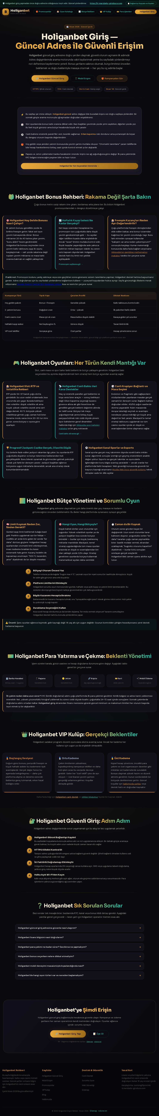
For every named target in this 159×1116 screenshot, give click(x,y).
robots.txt (97, 1042)
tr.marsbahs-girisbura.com (133, 1088)
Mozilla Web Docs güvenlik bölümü (129, 469)
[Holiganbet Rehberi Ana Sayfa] (16, 12)
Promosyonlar (43, 11)
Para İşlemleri (124, 11)
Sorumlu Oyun (88, 1080)
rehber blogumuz (90, 797)
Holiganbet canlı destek (67, 797)
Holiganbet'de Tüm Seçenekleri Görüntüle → (79, 166)
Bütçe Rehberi (86, 11)
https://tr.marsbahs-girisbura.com (106, 3)
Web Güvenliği (88, 1085)
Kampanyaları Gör (112, 78)
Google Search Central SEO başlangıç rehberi (39, 284)
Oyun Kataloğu (65, 11)
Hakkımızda (47, 1099)
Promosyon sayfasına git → (71, 264)
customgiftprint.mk (142, 1085)
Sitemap (90, 1042)
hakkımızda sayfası (132, 784)
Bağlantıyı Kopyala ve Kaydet (141, 3)
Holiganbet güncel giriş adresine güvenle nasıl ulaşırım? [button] (79, 928)
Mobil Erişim (83, 78)
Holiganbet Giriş (145, 11)
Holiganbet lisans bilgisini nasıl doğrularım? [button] (79, 937)
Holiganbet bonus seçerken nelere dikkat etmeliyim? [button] (79, 956)
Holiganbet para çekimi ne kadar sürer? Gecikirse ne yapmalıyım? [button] (79, 947)
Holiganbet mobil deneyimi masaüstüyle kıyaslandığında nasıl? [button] (79, 966)
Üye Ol (98, 1033)
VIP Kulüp (105, 11)
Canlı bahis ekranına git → (70, 434)
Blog (44, 1095)
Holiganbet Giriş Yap (68, 1033)
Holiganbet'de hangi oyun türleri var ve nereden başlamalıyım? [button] (79, 975)
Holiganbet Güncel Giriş (50, 78)
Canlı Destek (87, 1076)
